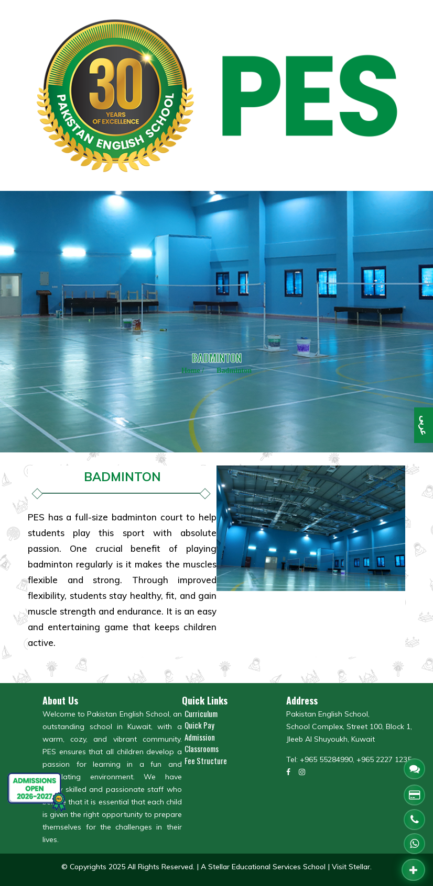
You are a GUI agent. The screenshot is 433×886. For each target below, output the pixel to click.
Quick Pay (199, 725)
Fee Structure (206, 760)
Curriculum (201, 713)
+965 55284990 (326, 759)
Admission (200, 737)
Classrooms (202, 748)
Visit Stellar (351, 866)
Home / (192, 370)
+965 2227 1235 (384, 759)
